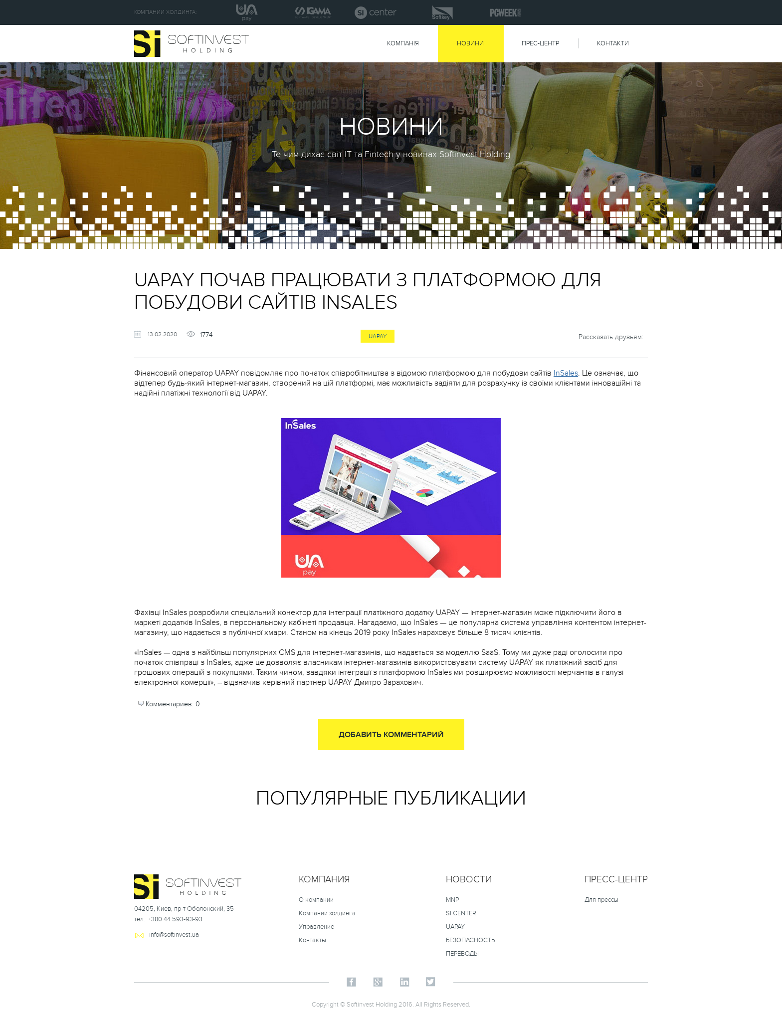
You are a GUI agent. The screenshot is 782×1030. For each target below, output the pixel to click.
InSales (566, 373)
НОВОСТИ (469, 879)
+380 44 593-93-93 (175, 919)
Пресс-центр (616, 879)
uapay (378, 336)
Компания (324, 879)
